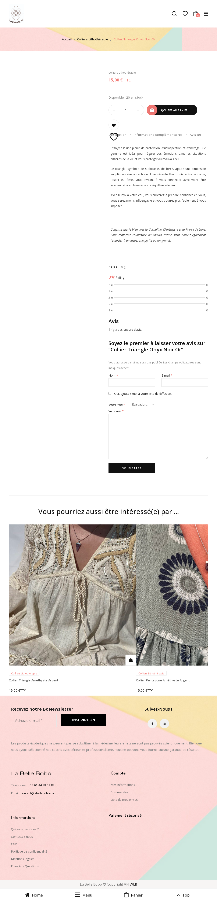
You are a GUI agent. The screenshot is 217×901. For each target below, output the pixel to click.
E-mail (166, 375)
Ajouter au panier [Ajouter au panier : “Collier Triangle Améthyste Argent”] (130, 660)
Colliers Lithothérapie (92, 39)
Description (117, 134)
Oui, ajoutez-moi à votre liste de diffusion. (140, 394)
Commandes (119, 792)
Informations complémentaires (158, 134)
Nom (113, 375)
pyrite (148, 240)
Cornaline (155, 229)
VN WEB (130, 884)
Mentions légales (22, 859)
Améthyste (171, 229)
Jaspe (133, 240)
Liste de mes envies (124, 800)
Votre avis (116, 411)
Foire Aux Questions (25, 866)
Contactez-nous (22, 837)
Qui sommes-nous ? (25, 829)
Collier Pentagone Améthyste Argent (163, 680)
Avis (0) (195, 134)
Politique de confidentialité (29, 851)
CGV (14, 844)
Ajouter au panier (174, 110)
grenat (165, 240)
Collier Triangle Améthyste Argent (33, 680)
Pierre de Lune (195, 229)
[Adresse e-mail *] (34, 720)
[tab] (120, 134)
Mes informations (123, 785)
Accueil (67, 39)
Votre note (116, 404)
